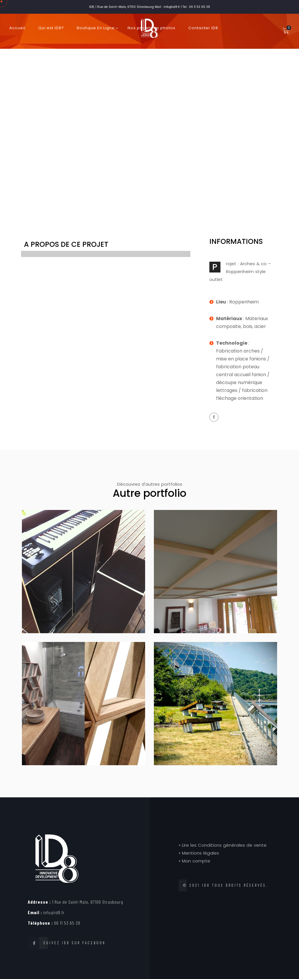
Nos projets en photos (151, 28)
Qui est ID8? (51, 28)
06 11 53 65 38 (54, 923)
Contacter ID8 (203, 28)
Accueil (17, 28)
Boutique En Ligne (96, 28)
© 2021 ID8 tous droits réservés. (225, 885)
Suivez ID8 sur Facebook (75, 942)
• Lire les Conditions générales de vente (223, 845)
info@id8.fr (46, 912)
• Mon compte (194, 861)
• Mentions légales (199, 853)
